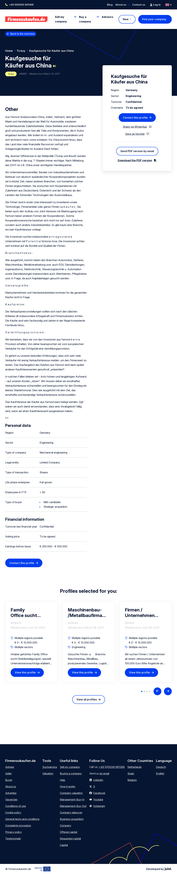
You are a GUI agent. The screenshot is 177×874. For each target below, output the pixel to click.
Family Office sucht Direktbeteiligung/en (31, 612)
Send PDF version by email (137, 151)
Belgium (132, 780)
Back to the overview (22, 33)
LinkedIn (98, 780)
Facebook (99, 793)
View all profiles (86, 699)
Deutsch (161, 767)
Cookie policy (13, 812)
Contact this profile (21, 563)
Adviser (9, 767)
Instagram (99, 806)
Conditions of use (15, 806)
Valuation (47, 773)
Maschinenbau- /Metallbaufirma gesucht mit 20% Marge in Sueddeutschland (87, 612)
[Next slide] (168, 691)
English (160, 773)
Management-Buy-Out (73, 806)
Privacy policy (13, 832)
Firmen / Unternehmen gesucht (140, 612)
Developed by (159, 869)
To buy (21, 50)
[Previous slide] (157, 691)
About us (120, 4)
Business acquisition (72, 819)
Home (9, 50)
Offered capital (68, 832)
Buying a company (71, 773)
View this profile (25, 672)
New (125, 19)
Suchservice (49, 767)
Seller (8, 773)
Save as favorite (135, 134)
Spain (130, 773)
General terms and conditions (22, 819)
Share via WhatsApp (135, 126)
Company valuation (71, 793)
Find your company (154, 19)
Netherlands (134, 767)
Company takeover (71, 812)
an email (104, 773)
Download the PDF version (135, 160)
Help (62, 780)
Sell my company (70, 767)
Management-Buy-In (72, 799)
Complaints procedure (18, 825)
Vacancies (11, 799)
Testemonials (13, 838)
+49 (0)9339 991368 (21, 4)
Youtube (98, 799)
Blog (110, 4)
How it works (67, 786)
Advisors (107, 17)
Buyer (8, 780)
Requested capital (70, 838)
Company (65, 825)
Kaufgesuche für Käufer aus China (51, 50)
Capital (64, 845)
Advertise (10, 793)
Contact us (138, 4)
